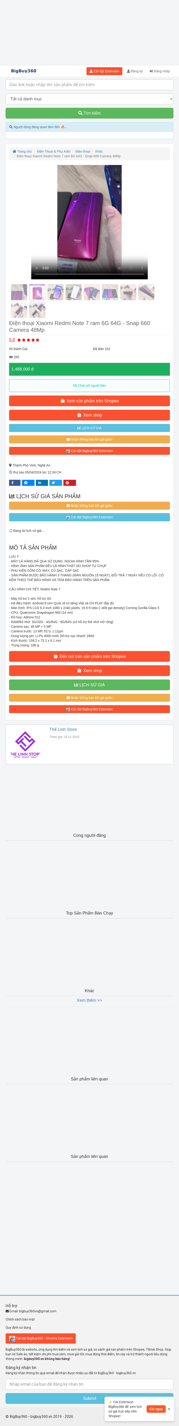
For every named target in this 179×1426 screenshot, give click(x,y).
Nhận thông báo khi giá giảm (90, 439)
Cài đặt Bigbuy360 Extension (89, 451)
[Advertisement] (89, 32)
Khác (99, 151)
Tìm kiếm (89, 113)
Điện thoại (83, 151)
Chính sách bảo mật (20, 1319)
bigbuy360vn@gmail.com (37, 1311)
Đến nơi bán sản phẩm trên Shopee (89, 656)
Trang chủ (22, 151)
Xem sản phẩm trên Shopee (89, 400)
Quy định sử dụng (18, 1327)
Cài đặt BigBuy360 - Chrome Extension (41, 1338)
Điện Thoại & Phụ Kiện (53, 151)
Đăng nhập (160, 71)
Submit (89, 1398)
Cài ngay (156, 1416)
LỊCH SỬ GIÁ (89, 428)
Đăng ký (135, 71)
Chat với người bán (89, 385)
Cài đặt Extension (104, 71)
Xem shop (89, 414)
